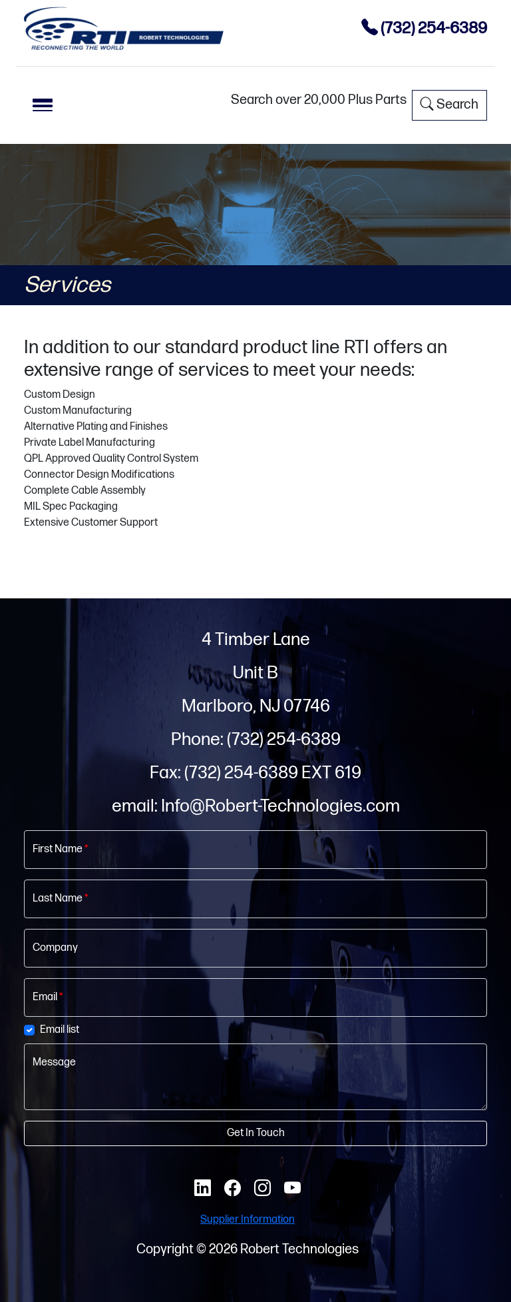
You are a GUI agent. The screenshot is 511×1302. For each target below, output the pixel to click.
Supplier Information (247, 1219)
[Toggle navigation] (42, 105)
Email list (59, 1029)
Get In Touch (256, 1133)
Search (449, 105)
